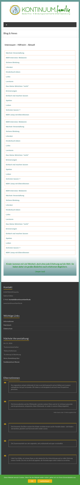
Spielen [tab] (9, 100)
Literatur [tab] (9, 67)
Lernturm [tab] (9, 81)
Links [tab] (8, 77)
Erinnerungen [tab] (11, 91)
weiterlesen (44, 481)
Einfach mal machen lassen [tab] (17, 96)
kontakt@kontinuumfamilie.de (20, 299)
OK (32, 481)
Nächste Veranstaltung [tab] (15, 53)
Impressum (7, 325)
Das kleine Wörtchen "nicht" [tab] (17, 86)
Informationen (9, 321)
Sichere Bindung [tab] (12, 62)
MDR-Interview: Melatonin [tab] (16, 58)
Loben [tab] (8, 105)
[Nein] (77, 480)
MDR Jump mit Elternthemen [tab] (17, 115)
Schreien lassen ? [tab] (13, 110)
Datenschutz (8, 329)
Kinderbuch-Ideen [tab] (13, 72)
